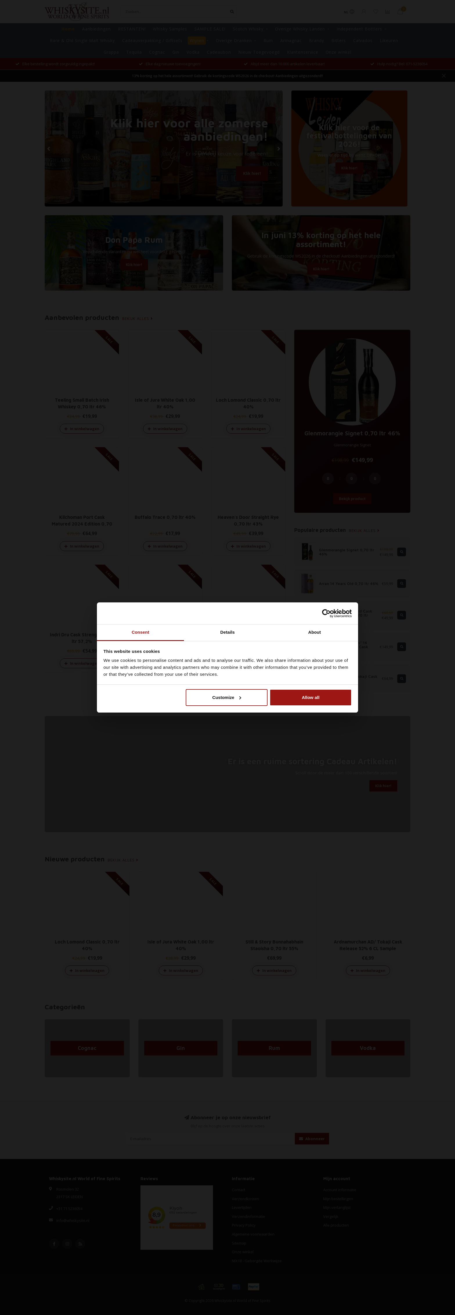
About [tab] (314, 632)
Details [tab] (227, 632)
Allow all (310, 697)
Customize (226, 697)
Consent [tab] (140, 632)
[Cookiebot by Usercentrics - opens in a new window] (326, 613)
